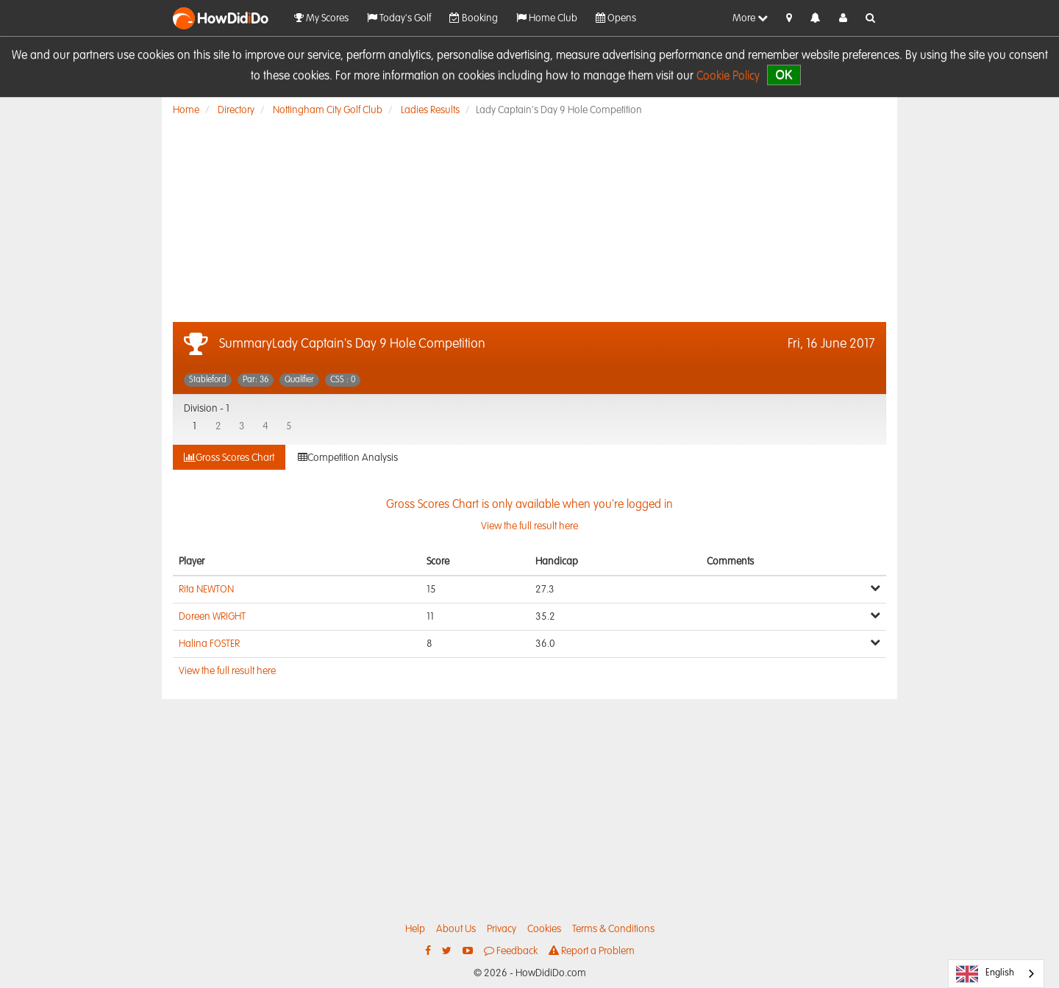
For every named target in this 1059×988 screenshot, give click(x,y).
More (750, 18)
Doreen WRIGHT (212, 617)
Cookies (544, 929)
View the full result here (227, 671)
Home (186, 110)
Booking (473, 18)
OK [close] (783, 74)
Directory (236, 110)
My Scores (321, 18)
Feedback (511, 950)
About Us (456, 929)
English (985, 974)
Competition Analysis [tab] (348, 457)
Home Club (546, 18)
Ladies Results (430, 110)
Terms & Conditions (613, 929)
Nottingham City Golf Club (327, 110)
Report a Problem (592, 950)
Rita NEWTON (206, 589)
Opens (616, 18)
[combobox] (996, 973)
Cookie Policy (728, 76)
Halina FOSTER (209, 644)
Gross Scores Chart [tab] (229, 457)
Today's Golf (399, 18)
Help (415, 929)
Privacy (501, 929)
